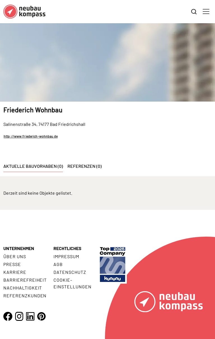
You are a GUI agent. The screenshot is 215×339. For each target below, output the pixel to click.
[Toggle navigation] (206, 11)
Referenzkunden (24, 295)
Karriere (14, 272)
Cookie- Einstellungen (72, 283)
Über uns (14, 256)
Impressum (66, 256)
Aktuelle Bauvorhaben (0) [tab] (33, 166)
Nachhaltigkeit (22, 287)
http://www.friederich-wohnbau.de (31, 136)
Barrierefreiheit (25, 279)
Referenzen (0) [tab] (84, 166)
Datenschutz (69, 272)
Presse (12, 264)
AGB (58, 264)
